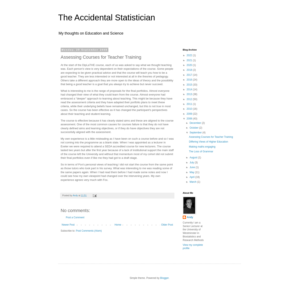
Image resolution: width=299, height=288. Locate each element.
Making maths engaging (202, 146)
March (193, 181)
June (193, 167)
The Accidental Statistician (106, 17)
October (194, 127)
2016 (190, 79)
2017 (190, 74)
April (192, 177)
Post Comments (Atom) (89, 230)
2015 (190, 84)
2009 (190, 113)
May (192, 172)
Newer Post (68, 224)
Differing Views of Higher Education (208, 141)
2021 (190, 60)
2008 (190, 118)
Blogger (164, 278)
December (196, 123)
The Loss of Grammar (201, 151)
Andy (190, 217)
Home (118, 224)
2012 (190, 99)
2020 (190, 65)
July (192, 162)
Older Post (167, 224)
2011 (190, 104)
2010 (190, 108)
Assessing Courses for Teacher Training (211, 136)
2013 (190, 94)
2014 (190, 89)
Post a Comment (75, 217)
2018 (190, 69)
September (196, 132)
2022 (190, 55)
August (194, 157)
